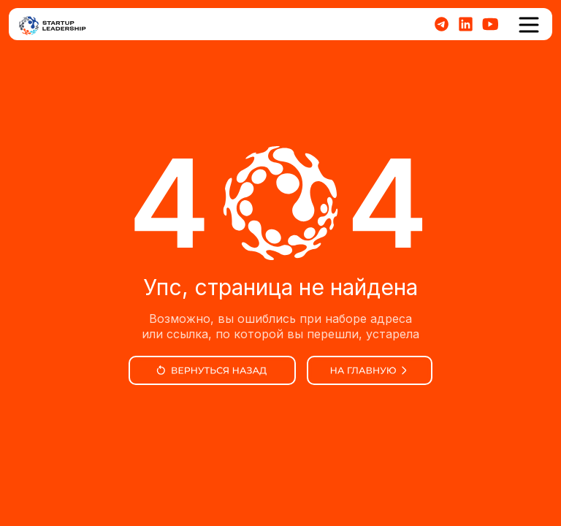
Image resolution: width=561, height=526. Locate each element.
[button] (529, 25)
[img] (212, 370)
